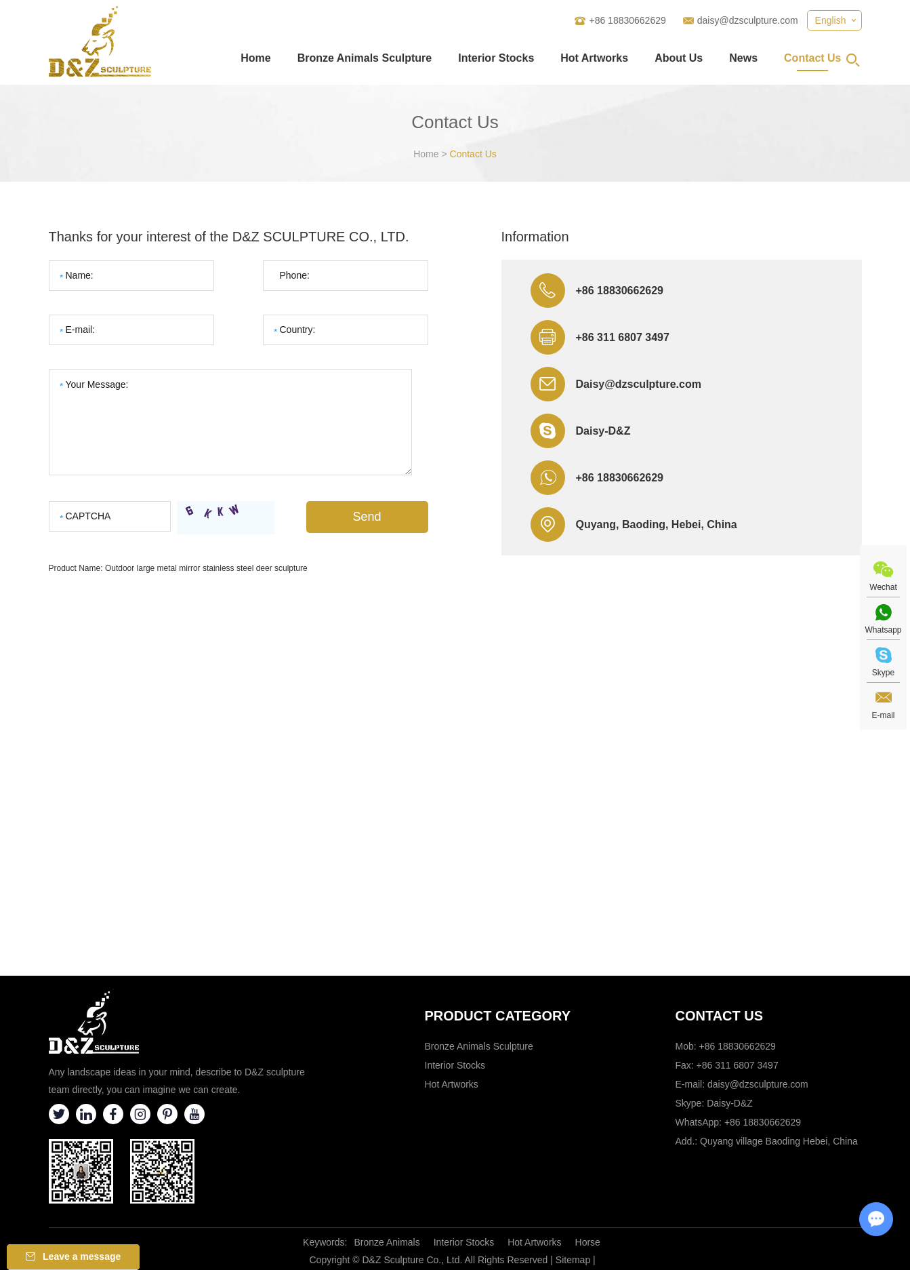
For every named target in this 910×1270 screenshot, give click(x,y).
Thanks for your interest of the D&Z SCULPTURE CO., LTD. (229, 236)
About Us (679, 58)
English (830, 20)
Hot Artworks (594, 58)
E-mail (882, 715)
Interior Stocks (496, 58)
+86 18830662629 (619, 477)
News (743, 58)
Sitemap (573, 1259)
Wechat (882, 587)
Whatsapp (883, 630)
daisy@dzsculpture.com (747, 20)
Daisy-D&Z (603, 431)
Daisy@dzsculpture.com (638, 384)
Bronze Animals (386, 1242)
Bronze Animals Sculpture (364, 58)
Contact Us (812, 58)
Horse (587, 1242)
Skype (883, 672)
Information (535, 236)
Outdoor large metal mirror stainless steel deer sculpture (206, 568)
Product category (498, 1015)
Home (255, 58)
